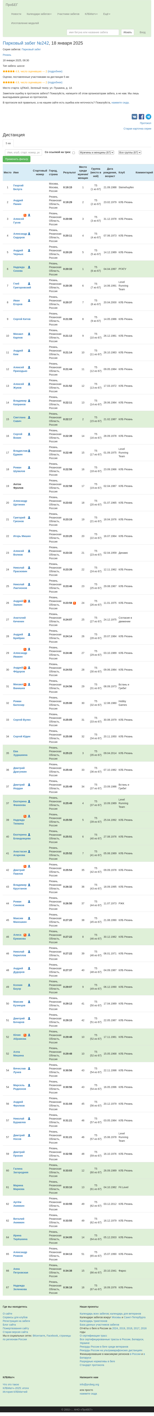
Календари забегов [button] (39, 13)
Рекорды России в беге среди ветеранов (104, 1346)
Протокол (145, 123)
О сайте (7, 1313)
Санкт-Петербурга (135, 1317)
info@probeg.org (89, 1384)
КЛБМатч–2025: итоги (16, 1388)
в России (135, 1354)
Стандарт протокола (92, 1365)
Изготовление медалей (25, 23)
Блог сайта (9, 1324)
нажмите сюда (120, 102)
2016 (144, 1328)
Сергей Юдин (21, 736)
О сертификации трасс (93, 1335)
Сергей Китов (22, 319)
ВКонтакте (39, 1335)
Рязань (7, 54)
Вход (143, 32)
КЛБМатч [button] (91, 13)
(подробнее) (55, 71)
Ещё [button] (106, 13)
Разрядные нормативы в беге (97, 1361)
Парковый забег (31, 49)
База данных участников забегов (99, 1324)
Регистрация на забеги (16, 1320)
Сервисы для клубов (15, 1317)
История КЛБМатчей (15, 1391)
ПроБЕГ (12, 5)
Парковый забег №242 (26, 43)
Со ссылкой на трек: (58, 152)
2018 (129, 1328)
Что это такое (11, 1384)
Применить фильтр (16, 159)
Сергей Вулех (22, 719)
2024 (115, 1328)
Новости (16, 13)
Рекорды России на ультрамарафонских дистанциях (111, 1350)
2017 (136, 1328)
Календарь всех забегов (94, 1313)
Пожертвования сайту (16, 1328)
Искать (128, 32)
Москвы (116, 1317)
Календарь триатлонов (93, 1320)
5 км (8, 143)
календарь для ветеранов (125, 1313)
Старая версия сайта (15, 1332)
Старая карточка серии (137, 128)
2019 (122, 1328)
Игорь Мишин (22, 536)
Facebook (52, 1335)
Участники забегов (68, 13)
